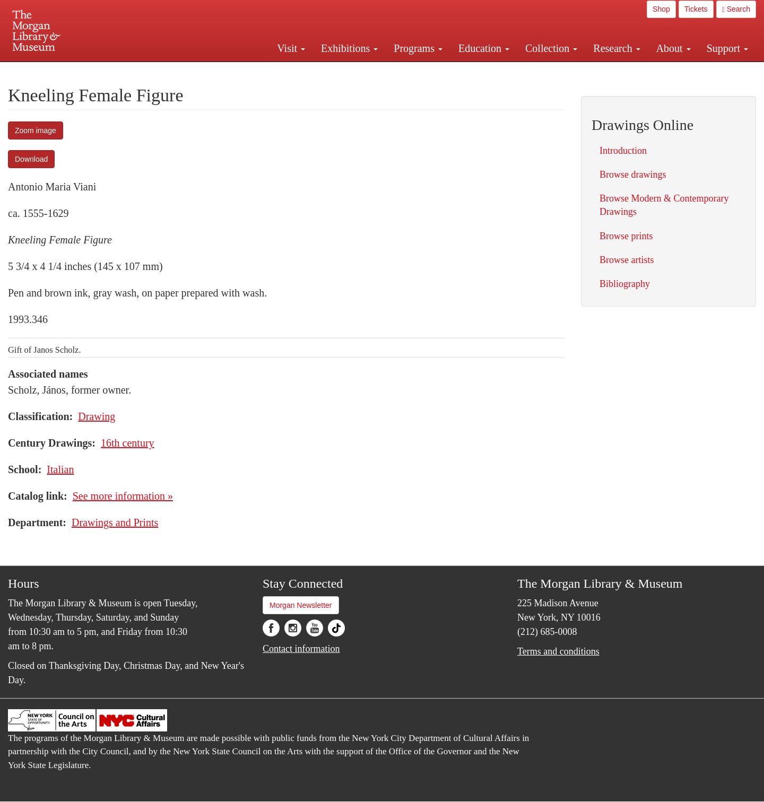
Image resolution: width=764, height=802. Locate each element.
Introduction (623, 150)
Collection (551, 48)
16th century (127, 443)
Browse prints (626, 236)
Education (483, 48)
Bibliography (625, 283)
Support (727, 48)
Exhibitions (349, 48)
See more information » (123, 496)
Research (616, 48)
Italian (60, 469)
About (673, 48)
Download (31, 159)
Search (736, 9)
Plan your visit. (255, 71)
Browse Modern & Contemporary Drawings (664, 205)
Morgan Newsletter (301, 605)
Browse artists (627, 260)
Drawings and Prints (115, 522)
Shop (661, 9)
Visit (291, 48)
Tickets (696, 9)
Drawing (96, 416)
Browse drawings (633, 174)
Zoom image (35, 130)
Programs (418, 48)
